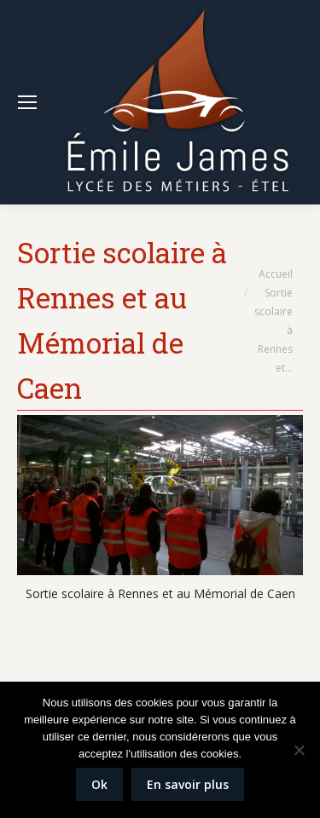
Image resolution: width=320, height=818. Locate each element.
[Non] (298, 749)
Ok (99, 784)
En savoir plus (188, 784)
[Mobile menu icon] (27, 102)
